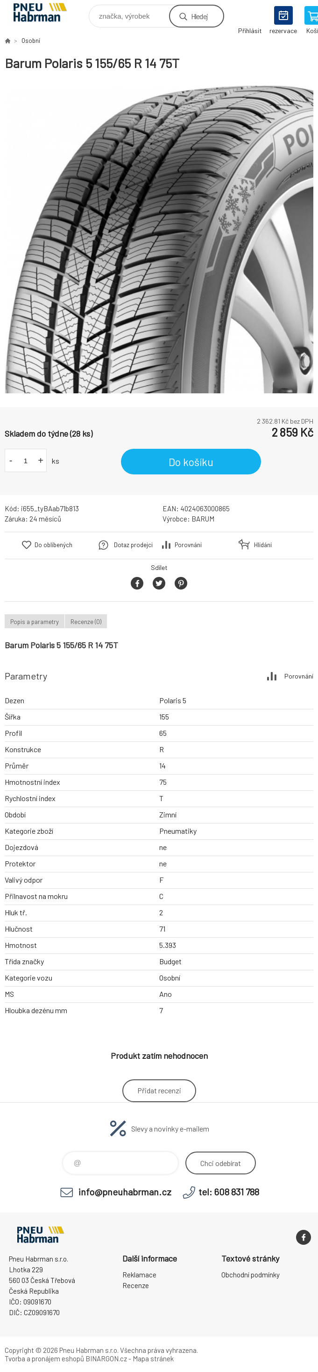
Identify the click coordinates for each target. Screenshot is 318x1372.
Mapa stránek (153, 1358)
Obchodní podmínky (250, 1274)
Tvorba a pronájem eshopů (44, 1358)
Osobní (30, 40)
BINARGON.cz (106, 1358)
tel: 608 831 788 (228, 1191)
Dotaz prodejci (133, 545)
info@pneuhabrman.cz (124, 1191)
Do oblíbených (53, 545)
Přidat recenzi (159, 1090)
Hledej (199, 16)
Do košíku (191, 461)
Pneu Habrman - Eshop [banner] (46, 13)
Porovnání (188, 545)
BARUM (202, 518)
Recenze (135, 1285)
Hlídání (263, 545)
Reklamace (139, 1274)
